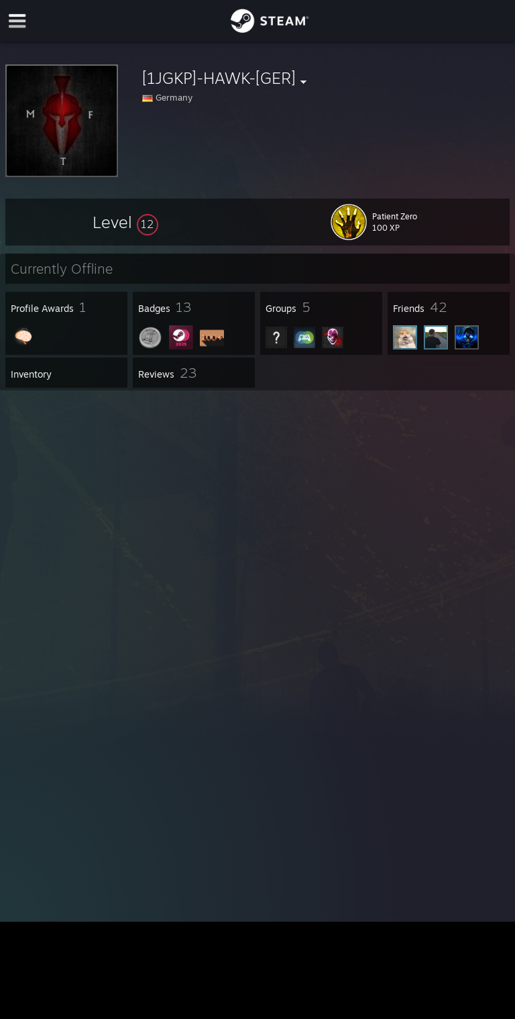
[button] (125, 222)
